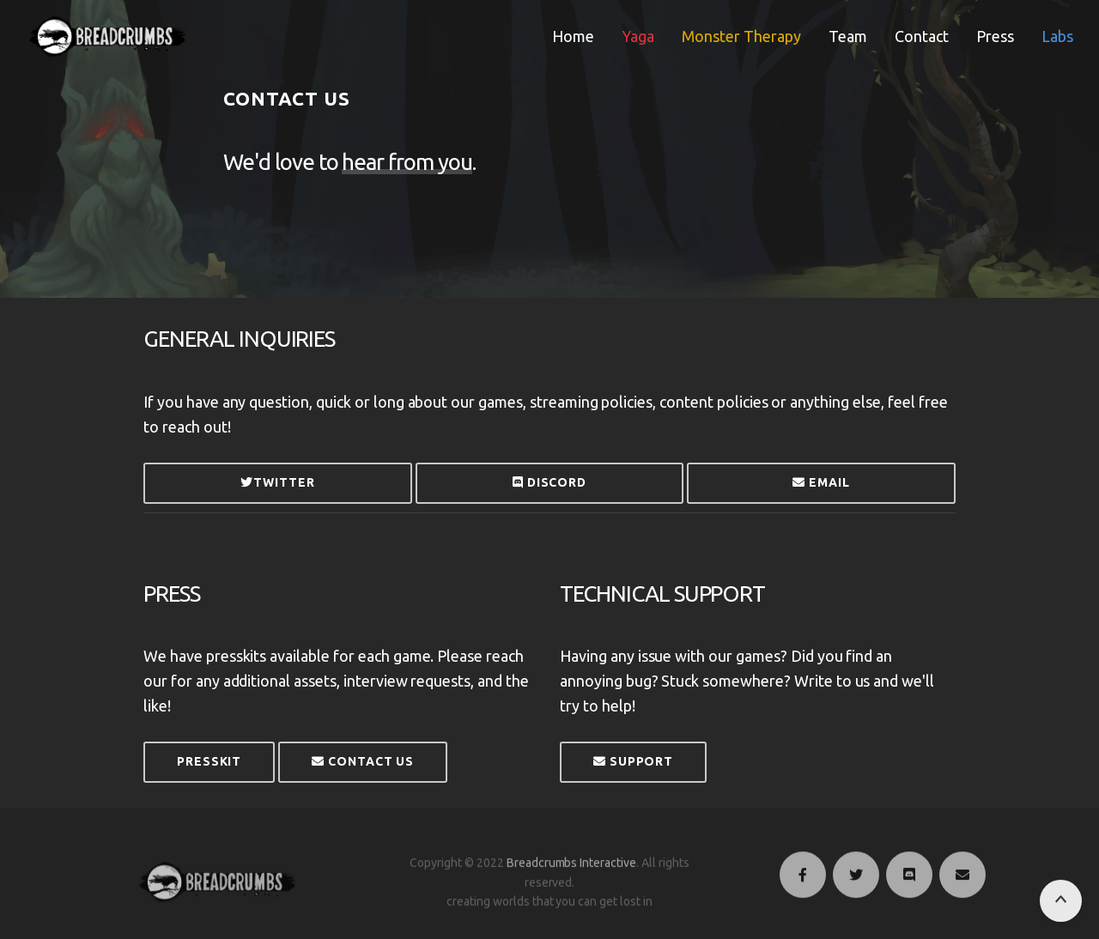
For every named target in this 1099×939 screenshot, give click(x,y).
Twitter (277, 482)
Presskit (209, 761)
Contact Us (363, 761)
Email (820, 482)
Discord (549, 482)
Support (633, 761)
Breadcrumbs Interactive (571, 877)
